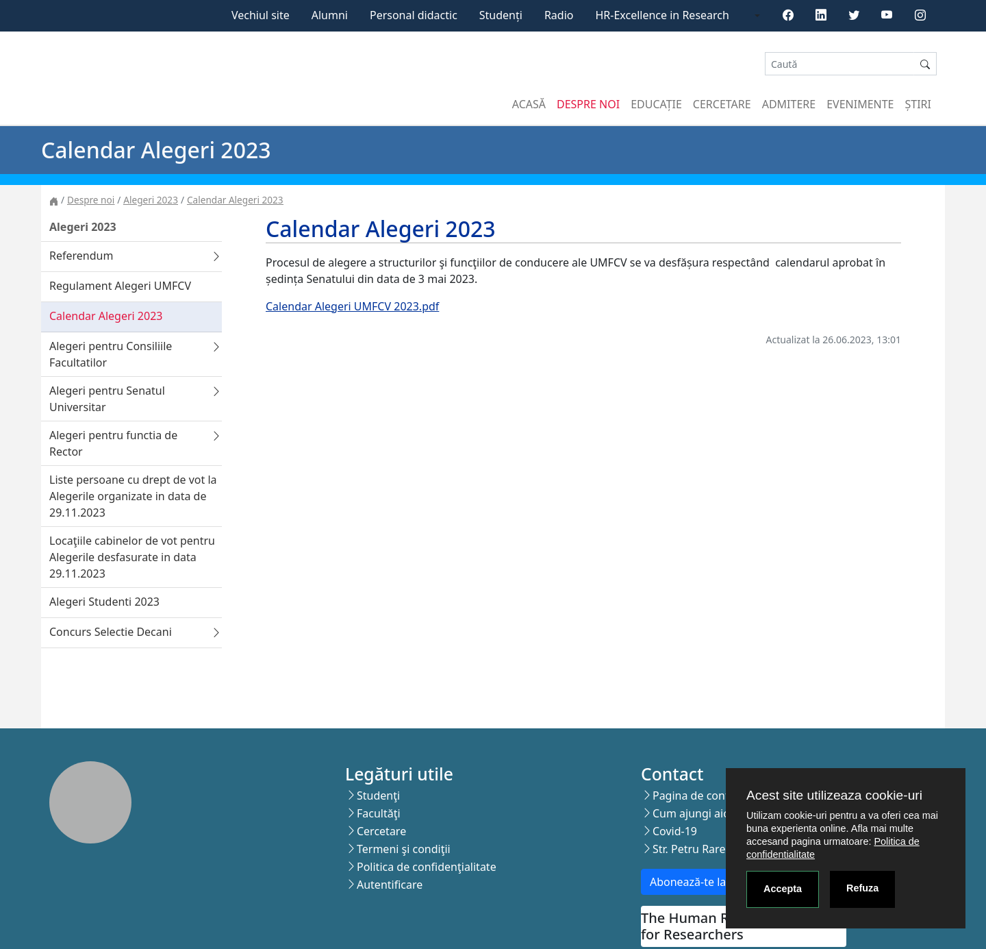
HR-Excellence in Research (662, 15)
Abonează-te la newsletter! (718, 881)
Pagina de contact (698, 795)
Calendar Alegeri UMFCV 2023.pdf (352, 306)
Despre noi (588, 104)
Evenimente (860, 104)
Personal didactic (413, 15)
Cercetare (722, 104)
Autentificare (389, 884)
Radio (559, 15)
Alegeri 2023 (150, 199)
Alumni (330, 15)
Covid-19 (675, 831)
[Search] (839, 64)
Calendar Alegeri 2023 (235, 199)
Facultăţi (379, 813)
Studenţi (378, 795)
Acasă (529, 104)
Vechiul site (260, 15)
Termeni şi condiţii (404, 848)
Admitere (789, 104)
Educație (656, 104)
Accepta (782, 888)
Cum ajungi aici (692, 813)
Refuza (862, 888)
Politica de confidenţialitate (426, 866)
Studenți (500, 15)
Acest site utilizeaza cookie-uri (834, 795)
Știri (918, 104)
